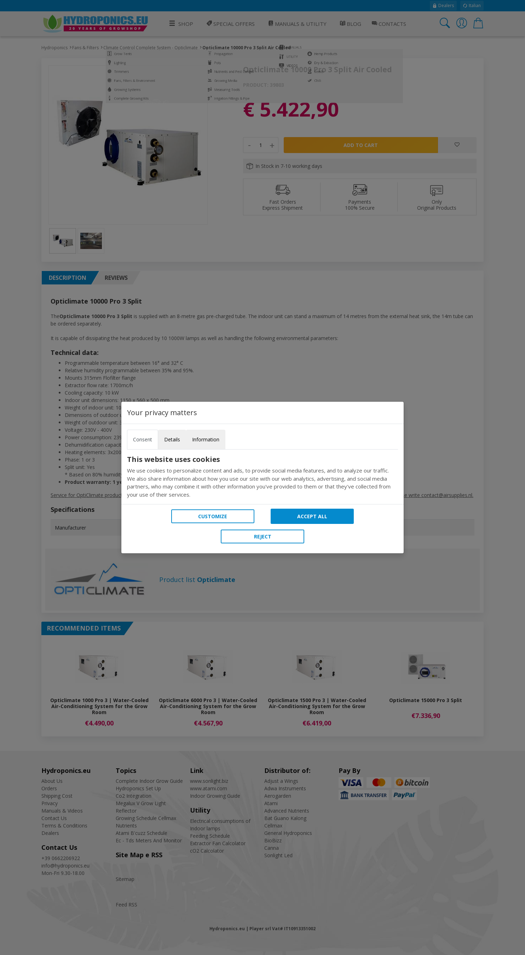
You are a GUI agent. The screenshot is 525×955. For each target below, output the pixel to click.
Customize (212, 516)
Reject (262, 536)
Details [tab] (172, 439)
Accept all (312, 516)
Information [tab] (205, 439)
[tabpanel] (262, 476)
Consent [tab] (142, 439)
